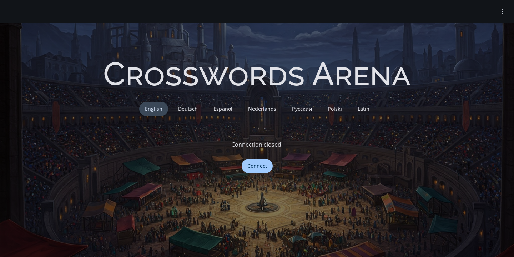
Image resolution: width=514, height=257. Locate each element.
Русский (302, 108)
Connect (257, 165)
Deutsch (188, 108)
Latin (363, 108)
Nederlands (262, 108)
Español (222, 108)
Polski (335, 108)
